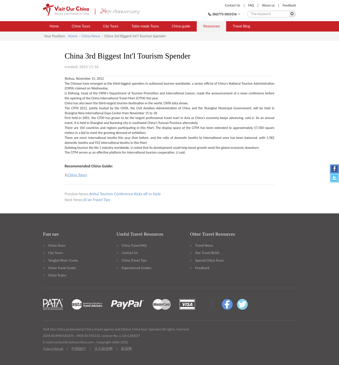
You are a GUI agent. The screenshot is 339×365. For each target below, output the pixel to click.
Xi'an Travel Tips (97, 199)
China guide (181, 26)
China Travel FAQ (134, 245)
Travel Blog (241, 26)
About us (268, 5)
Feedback (289, 5)
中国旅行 (78, 348)
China (222, 83)
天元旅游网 (103, 348)
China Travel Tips (134, 260)
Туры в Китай (53, 348)
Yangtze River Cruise (63, 260)
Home (54, 26)
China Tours (81, 26)
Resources (211, 26)
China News (91, 36)
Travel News (204, 245)
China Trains (57, 275)
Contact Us (232, 5)
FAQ (251, 5)
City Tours (110, 26)
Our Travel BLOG (207, 253)
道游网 (126, 348)
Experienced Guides (136, 268)
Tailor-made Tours (145, 26)
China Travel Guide (62, 268)
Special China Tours (209, 260)
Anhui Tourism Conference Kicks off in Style (125, 193)
